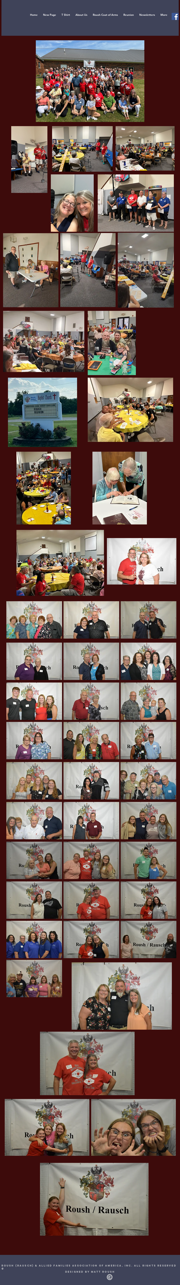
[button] (129, 15)
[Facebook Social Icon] (175, 16)
